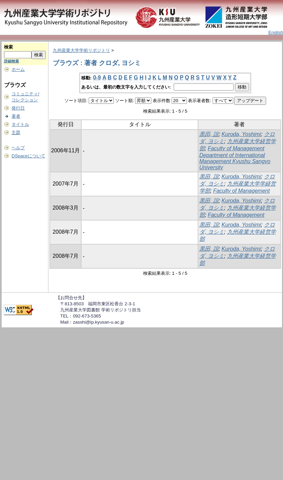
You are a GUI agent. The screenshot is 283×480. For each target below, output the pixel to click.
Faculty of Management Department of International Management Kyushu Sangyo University (234, 158)
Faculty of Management (241, 191)
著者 (16, 116)
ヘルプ (18, 147)
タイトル (20, 124)
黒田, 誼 (209, 134)
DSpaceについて (28, 155)
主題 (16, 132)
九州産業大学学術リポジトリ (81, 50)
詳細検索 (11, 61)
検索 (8, 47)
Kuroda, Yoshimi (241, 134)
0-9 (97, 77)
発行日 (18, 108)
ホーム (18, 69)
